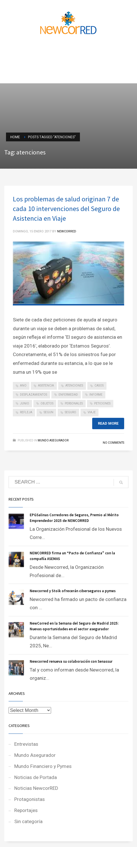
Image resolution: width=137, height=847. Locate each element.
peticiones (102, 403)
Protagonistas (29, 799)
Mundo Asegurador (53, 440)
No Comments (113, 442)
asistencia (46, 385)
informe (95, 394)
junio (24, 403)
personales (74, 403)
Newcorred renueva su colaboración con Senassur (71, 661)
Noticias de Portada (35, 777)
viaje (92, 412)
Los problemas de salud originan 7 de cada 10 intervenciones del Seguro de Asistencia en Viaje (66, 209)
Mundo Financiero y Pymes (43, 766)
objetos (47, 403)
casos (99, 385)
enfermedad (68, 394)
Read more (108, 423)
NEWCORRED (66, 231)
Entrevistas (26, 744)
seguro (70, 412)
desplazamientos (33, 394)
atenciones (74, 385)
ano (23, 385)
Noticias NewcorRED (36, 788)
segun (48, 412)
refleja (26, 412)
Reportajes (26, 810)
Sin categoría (28, 821)
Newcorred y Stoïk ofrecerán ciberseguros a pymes (73, 590)
